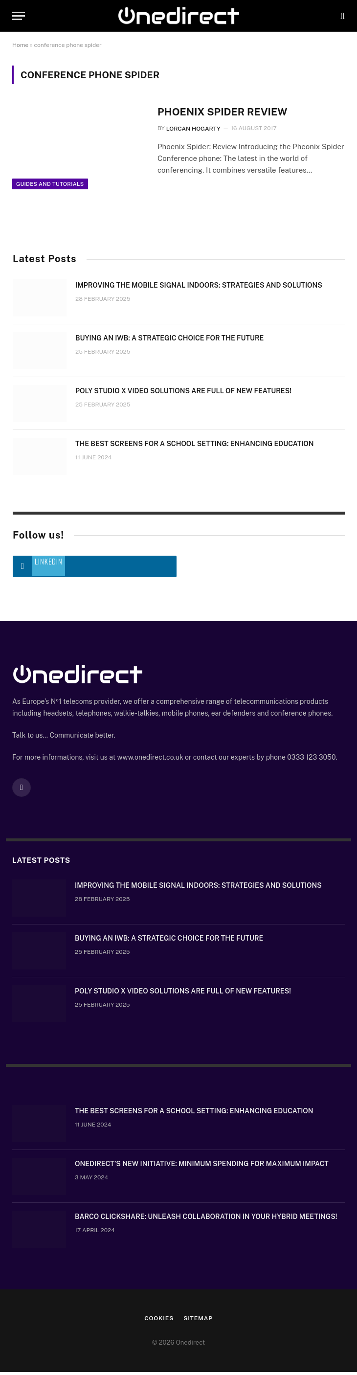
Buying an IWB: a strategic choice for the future (169, 341)
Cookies (159, 1321)
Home (20, 45)
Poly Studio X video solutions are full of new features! (183, 394)
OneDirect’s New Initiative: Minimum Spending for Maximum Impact (202, 1167)
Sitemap (198, 1321)
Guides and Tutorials (50, 187)
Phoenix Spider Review (223, 112)
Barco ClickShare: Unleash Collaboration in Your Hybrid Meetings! (206, 1220)
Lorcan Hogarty (193, 128)
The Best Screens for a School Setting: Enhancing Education (194, 447)
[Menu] (18, 16)
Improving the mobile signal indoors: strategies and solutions (198, 289)
